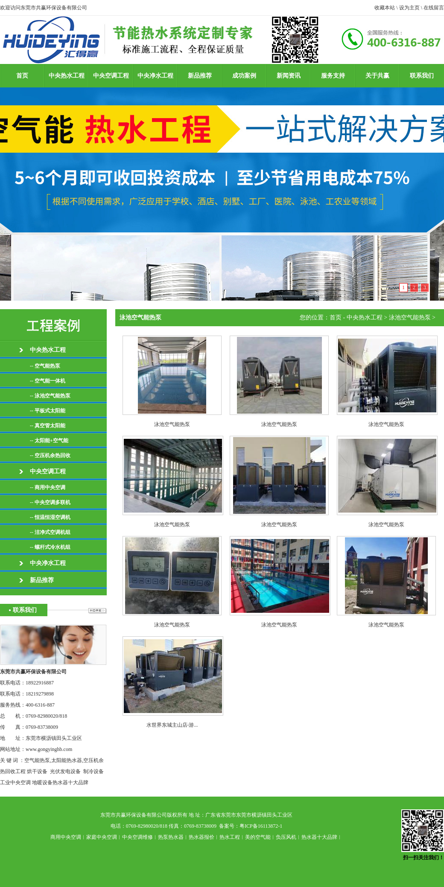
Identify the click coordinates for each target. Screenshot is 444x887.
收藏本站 (384, 8)
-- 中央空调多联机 (50, 502)
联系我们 (422, 75)
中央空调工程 (111, 75)
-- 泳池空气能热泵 (50, 396)
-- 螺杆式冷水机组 (50, 547)
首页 (22, 75)
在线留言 (434, 8)
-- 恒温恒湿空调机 (50, 517)
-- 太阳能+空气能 (49, 441)
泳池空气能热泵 (410, 317)
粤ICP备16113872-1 (261, 826)
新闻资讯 (289, 75)
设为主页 (409, 8)
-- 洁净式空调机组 (50, 532)
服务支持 (333, 75)
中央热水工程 (67, 75)
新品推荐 (200, 75)
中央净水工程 (155, 75)
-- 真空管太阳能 (47, 426)
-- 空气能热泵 (45, 366)
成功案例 (244, 75)
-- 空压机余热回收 (50, 455)
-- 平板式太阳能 (47, 411)
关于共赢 (377, 75)
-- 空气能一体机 (47, 381)
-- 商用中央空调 (47, 487)
